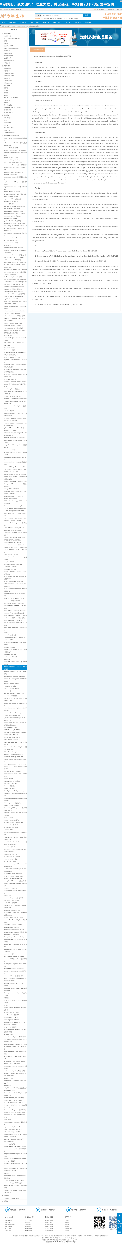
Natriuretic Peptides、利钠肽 (11, 820)
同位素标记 (7, 90)
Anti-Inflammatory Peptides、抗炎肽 (13, 211)
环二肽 (76, 18)
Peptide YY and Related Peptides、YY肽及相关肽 (15, 921)
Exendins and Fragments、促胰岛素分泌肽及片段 (15, 463)
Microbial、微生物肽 (9, 786)
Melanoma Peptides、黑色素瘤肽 (13, 771)
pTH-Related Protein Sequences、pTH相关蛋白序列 (15, 1001)
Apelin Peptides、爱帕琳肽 (11, 218)
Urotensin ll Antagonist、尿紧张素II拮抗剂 (15, 1146)
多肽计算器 (34, 22)
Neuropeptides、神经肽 (10, 861)
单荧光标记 (28, 1226)
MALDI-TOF (7, 130)
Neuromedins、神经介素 (10, 854)
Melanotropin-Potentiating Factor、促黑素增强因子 (15, 775)
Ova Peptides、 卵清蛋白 (10, 903)
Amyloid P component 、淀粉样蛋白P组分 (15, 194)
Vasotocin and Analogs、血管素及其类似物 (15, 1168)
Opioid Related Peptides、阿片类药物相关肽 (15, 892)
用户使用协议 (68, 1228)
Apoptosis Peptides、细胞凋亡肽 (12, 221)
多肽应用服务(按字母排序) (10, 135)
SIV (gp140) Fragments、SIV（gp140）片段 (15, 1048)
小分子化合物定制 (8, 55)
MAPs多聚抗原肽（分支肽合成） (12, 107)
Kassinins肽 (7, 659)
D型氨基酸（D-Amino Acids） (12, 1198)
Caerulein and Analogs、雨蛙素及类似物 (15, 279)
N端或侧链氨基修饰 (9, 76)
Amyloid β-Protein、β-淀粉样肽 (12, 191)
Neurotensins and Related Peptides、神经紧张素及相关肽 (15, 870)
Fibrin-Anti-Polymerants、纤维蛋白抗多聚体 (15, 481)
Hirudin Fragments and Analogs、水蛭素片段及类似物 (15, 590)
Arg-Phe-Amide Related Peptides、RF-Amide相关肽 (14, 229)
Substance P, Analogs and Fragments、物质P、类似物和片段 (15, 1075)
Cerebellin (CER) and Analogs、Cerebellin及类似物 (15, 339)
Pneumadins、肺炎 (9, 954)
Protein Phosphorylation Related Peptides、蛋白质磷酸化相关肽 (15, 980)
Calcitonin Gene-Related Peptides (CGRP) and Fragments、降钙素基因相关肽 (15, 283)
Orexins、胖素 (7, 895)
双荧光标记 (7, 78)
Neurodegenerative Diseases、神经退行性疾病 (15, 833)
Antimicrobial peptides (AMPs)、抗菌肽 (14, 213)
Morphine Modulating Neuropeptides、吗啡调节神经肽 (15, 799)
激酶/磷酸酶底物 (37, 49)
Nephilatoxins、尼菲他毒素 (11, 827)
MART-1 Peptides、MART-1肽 (12, 730)
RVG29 (71, 18)
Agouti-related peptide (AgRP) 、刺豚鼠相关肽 (15, 168)
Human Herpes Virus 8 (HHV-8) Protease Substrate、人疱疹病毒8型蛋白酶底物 (15, 612)
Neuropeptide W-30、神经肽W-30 (13, 856)
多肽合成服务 (6, 33)
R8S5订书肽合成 (8, 112)
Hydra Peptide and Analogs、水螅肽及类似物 (15, 629)
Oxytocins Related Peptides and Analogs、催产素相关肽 (15, 906)
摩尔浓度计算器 (49, 1228)
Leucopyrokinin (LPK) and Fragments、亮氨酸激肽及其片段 (15, 699)
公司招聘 (67, 1226)
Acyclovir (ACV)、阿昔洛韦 (11, 148)
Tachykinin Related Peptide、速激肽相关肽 (15, 1088)
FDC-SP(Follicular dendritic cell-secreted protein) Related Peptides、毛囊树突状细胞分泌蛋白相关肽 (15, 477)
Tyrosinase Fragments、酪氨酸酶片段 (14, 1139)
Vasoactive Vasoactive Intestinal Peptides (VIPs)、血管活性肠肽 (15, 1160)
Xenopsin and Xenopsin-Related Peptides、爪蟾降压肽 (15, 1177)
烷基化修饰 (7, 88)
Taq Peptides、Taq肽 (9, 1090)
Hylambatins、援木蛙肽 (10, 635)
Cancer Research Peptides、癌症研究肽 (14, 294)
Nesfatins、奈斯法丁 (9, 830)
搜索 (86, 15)
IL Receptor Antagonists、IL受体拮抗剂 (14, 637)
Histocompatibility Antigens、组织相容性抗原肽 (15, 595)
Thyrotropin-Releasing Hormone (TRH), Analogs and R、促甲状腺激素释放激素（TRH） (14, 1115)
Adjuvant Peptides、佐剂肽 (11, 157)
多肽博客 (46, 22)
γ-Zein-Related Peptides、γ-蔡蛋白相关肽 (15, 1190)
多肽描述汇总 (7, 1192)
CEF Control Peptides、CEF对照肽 (13, 325)
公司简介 (67, 1220)
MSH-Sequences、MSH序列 (11, 805)
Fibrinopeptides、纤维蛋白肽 (11, 489)
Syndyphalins (7, 1085)
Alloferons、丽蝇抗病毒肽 (10, 174)
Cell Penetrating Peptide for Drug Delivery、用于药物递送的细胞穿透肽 (15, 332)
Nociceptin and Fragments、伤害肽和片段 (15, 881)
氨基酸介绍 (5, 1195)
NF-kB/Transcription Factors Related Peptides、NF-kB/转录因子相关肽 (13, 877)
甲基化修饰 (7, 85)
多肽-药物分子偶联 (9, 60)
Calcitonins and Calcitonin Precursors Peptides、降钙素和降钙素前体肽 (14, 288)
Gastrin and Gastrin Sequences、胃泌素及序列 (15, 524)
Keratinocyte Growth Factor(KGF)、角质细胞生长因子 (15, 663)
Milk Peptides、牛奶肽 (10, 788)
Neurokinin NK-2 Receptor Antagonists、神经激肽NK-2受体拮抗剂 (15, 843)
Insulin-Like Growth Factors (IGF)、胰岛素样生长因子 (15, 643)
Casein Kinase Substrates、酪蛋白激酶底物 (15, 301)
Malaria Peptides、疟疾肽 (10, 727)
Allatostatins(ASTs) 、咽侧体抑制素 (13, 172)
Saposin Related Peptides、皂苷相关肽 (14, 1022)
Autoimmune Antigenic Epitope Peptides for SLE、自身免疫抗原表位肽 (15, 239)
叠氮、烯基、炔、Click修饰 (11, 97)
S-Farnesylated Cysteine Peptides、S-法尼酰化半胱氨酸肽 (15, 1040)
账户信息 (67, 1224)
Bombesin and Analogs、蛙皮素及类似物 (15, 262)
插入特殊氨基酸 (8, 105)
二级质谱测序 (7, 123)
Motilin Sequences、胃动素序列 (12, 803)
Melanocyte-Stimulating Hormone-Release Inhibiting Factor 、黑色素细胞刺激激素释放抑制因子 (15, 766)
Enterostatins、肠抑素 (10, 450)
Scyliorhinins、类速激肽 (10, 1027)
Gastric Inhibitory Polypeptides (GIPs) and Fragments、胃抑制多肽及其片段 (15, 519)
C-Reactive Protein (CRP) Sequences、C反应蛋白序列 (15, 393)
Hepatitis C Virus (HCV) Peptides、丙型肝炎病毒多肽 (15, 573)
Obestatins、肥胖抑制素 (10, 888)
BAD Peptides (7, 245)
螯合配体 (6, 93)
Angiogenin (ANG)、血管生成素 (12, 199)
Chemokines (7, 345)
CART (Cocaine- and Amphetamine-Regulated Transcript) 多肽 (13, 298)
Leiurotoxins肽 (7, 691)
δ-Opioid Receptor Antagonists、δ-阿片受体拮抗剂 (15, 1187)
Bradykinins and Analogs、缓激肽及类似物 (15, 269)
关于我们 (88, 22)
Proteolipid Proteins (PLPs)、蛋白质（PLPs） (13, 984)
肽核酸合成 (7, 63)
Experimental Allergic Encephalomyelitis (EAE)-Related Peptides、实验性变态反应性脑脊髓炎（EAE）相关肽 (15, 469)
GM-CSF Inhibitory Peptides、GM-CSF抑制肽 (15, 551)
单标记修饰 (7, 71)
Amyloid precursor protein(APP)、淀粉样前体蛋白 (15, 188)
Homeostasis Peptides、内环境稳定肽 (14, 603)
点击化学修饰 (28, 1220)
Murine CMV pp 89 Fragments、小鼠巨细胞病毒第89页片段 (15, 809)
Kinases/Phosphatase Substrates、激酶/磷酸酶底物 (25, 26)
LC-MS (5, 120)
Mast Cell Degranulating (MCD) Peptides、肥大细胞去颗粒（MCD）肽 (15, 734)
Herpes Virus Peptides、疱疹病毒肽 (13, 581)
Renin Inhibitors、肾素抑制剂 (11, 1012)
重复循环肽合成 (8, 53)
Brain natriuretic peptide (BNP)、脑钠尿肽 (15, 272)
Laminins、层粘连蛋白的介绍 (11, 688)
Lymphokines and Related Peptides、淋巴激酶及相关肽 (15, 719)
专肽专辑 (5, 1201)
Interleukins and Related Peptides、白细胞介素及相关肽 (15, 651)
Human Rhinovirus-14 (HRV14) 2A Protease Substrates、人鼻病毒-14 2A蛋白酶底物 (15, 617)
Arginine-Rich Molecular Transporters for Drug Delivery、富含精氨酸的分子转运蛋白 (15, 225)
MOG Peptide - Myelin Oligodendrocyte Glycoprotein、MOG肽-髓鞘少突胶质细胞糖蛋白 (15, 793)
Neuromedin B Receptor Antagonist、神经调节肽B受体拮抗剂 (15, 850)
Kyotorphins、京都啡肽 (10, 686)
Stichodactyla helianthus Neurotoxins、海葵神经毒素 (15, 1067)
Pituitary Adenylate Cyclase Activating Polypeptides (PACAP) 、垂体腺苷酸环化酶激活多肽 (15, 939)
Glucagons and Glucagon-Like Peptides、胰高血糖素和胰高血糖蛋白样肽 (15, 539)
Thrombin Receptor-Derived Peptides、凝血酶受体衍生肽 (15, 1094)
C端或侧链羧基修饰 (9, 73)
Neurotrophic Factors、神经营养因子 (13, 873)
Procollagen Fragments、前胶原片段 (13, 968)
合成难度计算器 (49, 1226)
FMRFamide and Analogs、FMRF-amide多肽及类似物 (15, 502)
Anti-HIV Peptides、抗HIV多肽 (12, 208)
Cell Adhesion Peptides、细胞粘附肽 (13, 328)
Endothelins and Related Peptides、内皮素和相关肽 (15, 441)
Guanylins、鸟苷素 (9, 562)
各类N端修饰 (28, 1230)
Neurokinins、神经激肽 (10, 847)
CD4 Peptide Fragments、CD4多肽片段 (14, 318)
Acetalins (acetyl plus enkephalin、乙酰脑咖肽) (15, 139)
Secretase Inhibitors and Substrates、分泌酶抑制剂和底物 (15, 1031)
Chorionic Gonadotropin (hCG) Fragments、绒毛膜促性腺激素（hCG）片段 (15, 360)
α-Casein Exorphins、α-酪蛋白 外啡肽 (14, 1180)
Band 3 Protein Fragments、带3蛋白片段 (15, 255)
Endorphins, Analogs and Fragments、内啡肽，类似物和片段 (15, 434)
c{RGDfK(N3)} (39, 18)
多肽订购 (56, 22)
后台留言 (77, 22)
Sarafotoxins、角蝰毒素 (10, 1024)
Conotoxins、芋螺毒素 (10, 379)
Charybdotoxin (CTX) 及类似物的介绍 (14, 342)
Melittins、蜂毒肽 (8, 778)
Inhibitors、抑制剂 (8, 640)
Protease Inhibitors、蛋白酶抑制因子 (13, 976)
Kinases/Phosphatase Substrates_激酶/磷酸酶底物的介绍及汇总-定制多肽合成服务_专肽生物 (12, 15)
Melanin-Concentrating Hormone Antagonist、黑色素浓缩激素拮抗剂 (13, 753)
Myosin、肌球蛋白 (9, 817)
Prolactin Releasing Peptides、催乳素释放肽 (15, 972)
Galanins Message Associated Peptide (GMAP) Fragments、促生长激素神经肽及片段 (15, 513)
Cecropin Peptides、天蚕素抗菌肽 (13, 323)
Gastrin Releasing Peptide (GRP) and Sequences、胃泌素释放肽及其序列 (14, 529)
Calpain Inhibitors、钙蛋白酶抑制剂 (13, 291)
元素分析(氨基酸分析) (9, 132)
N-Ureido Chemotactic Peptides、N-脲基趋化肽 (15, 885)
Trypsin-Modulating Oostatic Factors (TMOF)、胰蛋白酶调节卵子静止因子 (14, 1128)
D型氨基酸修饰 (8, 83)
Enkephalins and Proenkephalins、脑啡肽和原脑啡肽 (15, 446)
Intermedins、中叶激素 (10, 654)
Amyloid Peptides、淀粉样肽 (11, 196)
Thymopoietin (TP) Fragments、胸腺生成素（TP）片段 (15, 1106)
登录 (95, 9)
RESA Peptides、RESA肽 (11, 1017)
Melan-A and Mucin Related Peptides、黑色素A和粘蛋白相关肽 (15, 748)
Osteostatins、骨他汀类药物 (11, 900)
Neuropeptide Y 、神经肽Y (11, 859)
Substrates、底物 (8, 1078)
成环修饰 (6, 102)
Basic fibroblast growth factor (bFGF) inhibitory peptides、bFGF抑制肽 (13, 259)
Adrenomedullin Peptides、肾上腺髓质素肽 (15, 165)
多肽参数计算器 (49, 1220)
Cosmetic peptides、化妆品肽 (12, 389)
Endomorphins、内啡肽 (10, 430)
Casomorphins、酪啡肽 (10, 303)
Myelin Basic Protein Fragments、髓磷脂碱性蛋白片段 (15, 814)
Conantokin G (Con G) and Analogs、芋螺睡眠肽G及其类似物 (15, 371)
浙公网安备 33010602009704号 (54, 1242)
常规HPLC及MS (8, 118)
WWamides (7, 1173)
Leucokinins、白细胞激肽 (10, 696)
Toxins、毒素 (7, 1119)
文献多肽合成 (7, 58)
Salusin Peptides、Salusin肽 (11, 1020)
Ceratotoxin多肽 (8, 335)
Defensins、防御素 (9, 411)
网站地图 (119, 9)
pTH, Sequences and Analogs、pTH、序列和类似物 (15, 994)
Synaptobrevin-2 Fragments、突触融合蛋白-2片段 (15, 1082)
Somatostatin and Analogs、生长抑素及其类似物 (15, 1053)
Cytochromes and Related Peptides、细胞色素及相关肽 (15, 402)
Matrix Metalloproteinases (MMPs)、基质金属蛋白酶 (15, 743)
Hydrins (6, 632)
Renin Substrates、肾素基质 (11, 1015)
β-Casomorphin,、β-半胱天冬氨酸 (13, 1183)
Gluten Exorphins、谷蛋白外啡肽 (12, 542)
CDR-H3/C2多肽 (8, 320)
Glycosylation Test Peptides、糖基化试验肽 (15, 547)
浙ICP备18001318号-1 (70, 1242)
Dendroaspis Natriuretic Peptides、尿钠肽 (15, 418)
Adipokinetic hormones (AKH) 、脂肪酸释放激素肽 (15, 154)
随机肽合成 (7, 50)
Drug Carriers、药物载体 (10, 420)
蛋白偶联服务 (7, 110)
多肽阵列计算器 (49, 1230)
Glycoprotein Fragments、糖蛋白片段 (14, 545)
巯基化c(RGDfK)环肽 (50, 18)
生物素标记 (7, 100)
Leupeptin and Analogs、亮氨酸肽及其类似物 (15, 704)
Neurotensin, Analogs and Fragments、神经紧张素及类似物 (15, 865)
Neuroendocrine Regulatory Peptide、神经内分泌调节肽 (15, 838)
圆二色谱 (6, 125)
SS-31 (65, 18)
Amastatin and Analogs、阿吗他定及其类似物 (15, 178)
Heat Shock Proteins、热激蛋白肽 (13, 564)
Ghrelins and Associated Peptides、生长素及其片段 (15, 534)
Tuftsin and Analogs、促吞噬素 (12, 1132)
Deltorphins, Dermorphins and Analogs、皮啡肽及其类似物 (15, 414)
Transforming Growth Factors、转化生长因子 (15, 1123)
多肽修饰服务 (6, 66)
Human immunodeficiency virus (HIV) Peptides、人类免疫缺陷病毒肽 (14, 600)
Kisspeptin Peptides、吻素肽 (11, 683)
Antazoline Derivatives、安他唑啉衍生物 (14, 206)
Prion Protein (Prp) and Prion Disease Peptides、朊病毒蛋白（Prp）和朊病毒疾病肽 (15, 959)
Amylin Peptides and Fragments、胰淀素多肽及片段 (15, 183)
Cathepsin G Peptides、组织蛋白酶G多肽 (15, 316)
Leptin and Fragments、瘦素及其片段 (14, 693)
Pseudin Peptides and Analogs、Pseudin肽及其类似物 (15, 989)
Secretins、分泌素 (9, 1034)
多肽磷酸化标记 (8, 80)
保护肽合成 (8, 1230)
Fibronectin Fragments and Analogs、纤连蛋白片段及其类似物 (15, 492)
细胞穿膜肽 (7, 998)
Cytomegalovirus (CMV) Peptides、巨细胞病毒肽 (15, 407)
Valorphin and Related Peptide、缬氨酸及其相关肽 (15, 1155)
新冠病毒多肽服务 (8, 46)
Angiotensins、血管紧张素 (11, 201)
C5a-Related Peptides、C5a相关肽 (13, 277)
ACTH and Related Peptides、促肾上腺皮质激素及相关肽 (15, 144)
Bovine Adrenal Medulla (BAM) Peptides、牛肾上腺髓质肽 (15, 251)
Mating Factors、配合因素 (11, 739)
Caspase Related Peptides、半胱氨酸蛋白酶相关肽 (15, 307)
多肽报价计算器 (49, 1224)
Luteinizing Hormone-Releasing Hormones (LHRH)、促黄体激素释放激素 (15, 714)
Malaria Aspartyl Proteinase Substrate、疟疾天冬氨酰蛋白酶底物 (15, 724)
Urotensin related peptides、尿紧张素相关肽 (15, 1150)
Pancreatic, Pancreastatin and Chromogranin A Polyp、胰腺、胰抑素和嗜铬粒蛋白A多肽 (15, 912)
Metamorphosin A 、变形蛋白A (12, 781)
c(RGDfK (59, 18)
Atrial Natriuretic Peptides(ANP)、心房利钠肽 (15, 234)
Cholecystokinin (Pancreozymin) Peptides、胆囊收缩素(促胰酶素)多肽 (15, 354)
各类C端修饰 (28, 1228)
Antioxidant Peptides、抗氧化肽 (12, 216)
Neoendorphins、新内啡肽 (11, 825)
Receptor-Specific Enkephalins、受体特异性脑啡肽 (15, 1009)
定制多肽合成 (7, 36)
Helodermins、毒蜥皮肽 (10, 566)
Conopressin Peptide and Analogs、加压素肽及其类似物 (15, 376)
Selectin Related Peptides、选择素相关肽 (15, 1037)
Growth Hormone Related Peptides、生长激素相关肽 (15, 558)
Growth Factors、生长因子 (11, 554)
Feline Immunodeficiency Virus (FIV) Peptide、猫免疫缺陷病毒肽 (13, 497)
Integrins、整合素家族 (10, 647)
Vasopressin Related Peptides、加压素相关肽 (15, 1165)
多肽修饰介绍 (7, 68)
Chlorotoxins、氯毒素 (9, 350)
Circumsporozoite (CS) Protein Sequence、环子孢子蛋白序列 (15, 366)
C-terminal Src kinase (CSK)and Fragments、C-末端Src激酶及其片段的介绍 (15, 397)
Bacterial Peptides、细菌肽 (11, 243)
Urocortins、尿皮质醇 (9, 1144)
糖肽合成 (6, 41)
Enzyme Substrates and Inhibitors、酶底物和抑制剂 (15, 453)
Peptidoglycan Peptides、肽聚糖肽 (13, 925)
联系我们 (67, 1222)
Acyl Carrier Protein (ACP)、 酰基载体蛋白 (15, 150)
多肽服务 (12, 22)
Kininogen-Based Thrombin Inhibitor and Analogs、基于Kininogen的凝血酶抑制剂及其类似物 (15, 679)
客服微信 (111, 9)
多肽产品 (23, 22)
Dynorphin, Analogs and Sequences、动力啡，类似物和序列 (15, 424)
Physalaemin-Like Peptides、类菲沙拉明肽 (15, 932)
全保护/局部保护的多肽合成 (11, 48)
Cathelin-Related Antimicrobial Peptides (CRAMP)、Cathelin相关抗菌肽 (14, 312)
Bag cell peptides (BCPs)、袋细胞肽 (13, 247)
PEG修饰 (6, 95)
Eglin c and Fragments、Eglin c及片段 (14, 428)
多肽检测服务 (6, 115)
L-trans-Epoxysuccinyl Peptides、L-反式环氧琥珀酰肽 (15, 709)
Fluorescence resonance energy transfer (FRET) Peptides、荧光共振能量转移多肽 (15, 507)
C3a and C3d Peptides (10, 274)
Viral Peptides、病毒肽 (10, 1171)
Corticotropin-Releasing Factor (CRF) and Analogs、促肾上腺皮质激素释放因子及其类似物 (15, 384)
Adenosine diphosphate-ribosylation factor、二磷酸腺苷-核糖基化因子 (13, 161)
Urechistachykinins (9, 1141)
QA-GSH (6, 1005)
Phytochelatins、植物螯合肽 (11, 934)
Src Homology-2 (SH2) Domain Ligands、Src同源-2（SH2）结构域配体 (15, 1062)
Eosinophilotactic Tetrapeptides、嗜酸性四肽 (15, 458)
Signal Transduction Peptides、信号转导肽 (15, 1044)
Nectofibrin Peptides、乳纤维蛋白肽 (13, 822)
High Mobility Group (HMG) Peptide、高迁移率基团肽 (15, 585)
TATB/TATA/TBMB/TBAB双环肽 (12, 38)
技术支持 (67, 22)
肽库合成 (6, 43)
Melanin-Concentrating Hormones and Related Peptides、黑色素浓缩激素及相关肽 (15, 759)
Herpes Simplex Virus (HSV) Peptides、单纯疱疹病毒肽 (15, 578)
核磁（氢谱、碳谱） (9, 127)
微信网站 (102, 9)
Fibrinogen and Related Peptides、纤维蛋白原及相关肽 (15, 485)
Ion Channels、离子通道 (10, 657)
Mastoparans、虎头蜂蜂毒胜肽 (12, 737)
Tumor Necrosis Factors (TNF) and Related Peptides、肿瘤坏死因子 (15, 1135)
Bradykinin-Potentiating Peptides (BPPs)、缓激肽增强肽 (15, 266)
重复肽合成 (8, 1228)
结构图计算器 (48, 1222)
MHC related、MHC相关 (10, 783)
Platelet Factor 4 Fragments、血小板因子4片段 (15, 945)
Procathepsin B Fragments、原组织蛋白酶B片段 (15, 965)
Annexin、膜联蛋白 (9, 204)
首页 (3, 22)
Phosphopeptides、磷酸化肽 (11, 927)
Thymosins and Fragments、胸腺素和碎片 (15, 1110)
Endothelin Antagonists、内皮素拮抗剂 (14, 437)
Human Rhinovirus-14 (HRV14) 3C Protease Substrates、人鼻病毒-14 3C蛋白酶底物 (15, 623)
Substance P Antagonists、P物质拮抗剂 (14, 1071)
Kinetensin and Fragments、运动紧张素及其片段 (15, 673)
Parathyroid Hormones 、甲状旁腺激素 (14, 917)
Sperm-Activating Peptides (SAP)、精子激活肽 (15, 1057)
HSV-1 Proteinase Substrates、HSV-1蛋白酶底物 (15, 607)
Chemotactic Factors (9, 347)
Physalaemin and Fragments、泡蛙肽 (14, 929)
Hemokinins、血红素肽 (10, 569)
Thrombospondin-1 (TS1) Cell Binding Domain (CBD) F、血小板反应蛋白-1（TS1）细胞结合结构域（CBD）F (14, 1100)
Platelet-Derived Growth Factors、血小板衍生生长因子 (15, 950)
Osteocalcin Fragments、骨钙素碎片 (13, 898)
